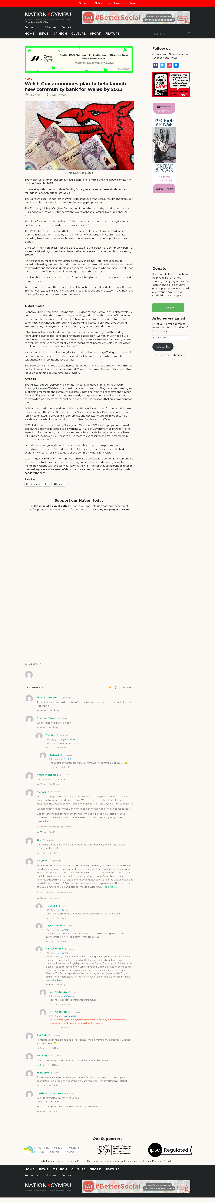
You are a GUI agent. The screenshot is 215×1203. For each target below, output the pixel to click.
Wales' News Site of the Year (36, 22)
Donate (170, 307)
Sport (95, 33)
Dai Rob (67, 759)
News (43, 33)
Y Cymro (64, 910)
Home (29, 33)
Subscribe (163, 346)
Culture (78, 33)
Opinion (60, 33)
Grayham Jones (47, 718)
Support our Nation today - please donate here (107, 3)
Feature (112, 33)
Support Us (31, 27)
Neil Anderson (70, 996)
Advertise (50, 27)
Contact (66, 27)
